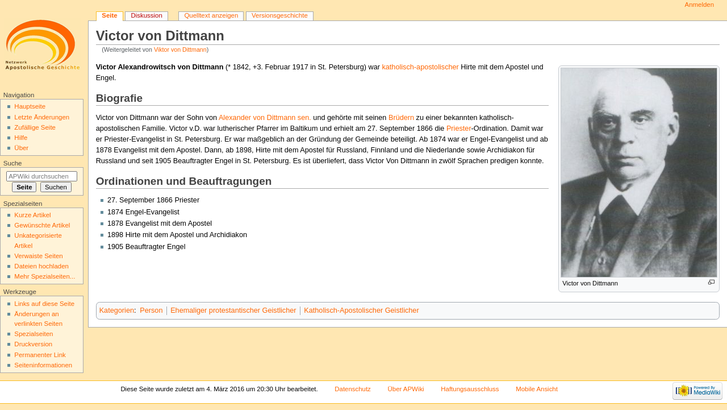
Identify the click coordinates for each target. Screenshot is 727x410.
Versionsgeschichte (280, 15)
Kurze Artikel (32, 215)
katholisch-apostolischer (420, 67)
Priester (458, 128)
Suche (12, 163)
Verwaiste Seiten (38, 255)
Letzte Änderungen (41, 117)
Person (151, 310)
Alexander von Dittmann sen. (265, 118)
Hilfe (20, 137)
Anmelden (700, 4)
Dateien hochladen (41, 266)
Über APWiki (406, 389)
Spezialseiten (33, 333)
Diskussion (146, 15)
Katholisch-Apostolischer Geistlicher (361, 310)
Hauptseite (29, 106)
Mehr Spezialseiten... (44, 276)
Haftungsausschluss (470, 389)
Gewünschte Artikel (42, 225)
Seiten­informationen (43, 365)
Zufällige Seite (35, 127)
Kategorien (116, 310)
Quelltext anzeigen (211, 15)
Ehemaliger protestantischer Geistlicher (233, 310)
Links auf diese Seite (44, 303)
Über (21, 147)
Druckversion (33, 344)
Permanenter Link (39, 354)
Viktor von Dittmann (180, 49)
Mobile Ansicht (537, 389)
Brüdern (401, 118)
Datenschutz (353, 389)
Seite (109, 15)
